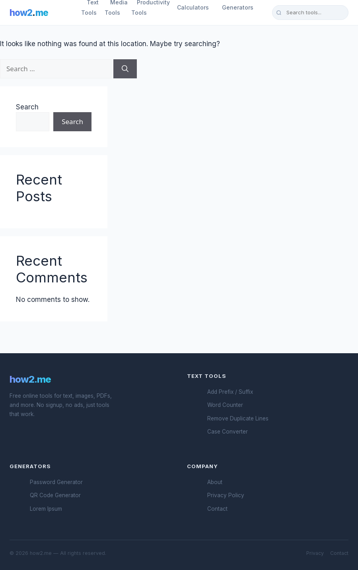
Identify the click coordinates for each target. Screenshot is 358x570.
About (214, 482)
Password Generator (56, 482)
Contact (217, 509)
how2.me (30, 379)
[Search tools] (310, 12)
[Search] (125, 68)
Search (27, 107)
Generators (237, 7)
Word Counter (225, 405)
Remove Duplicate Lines (237, 418)
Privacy (315, 553)
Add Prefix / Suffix (230, 392)
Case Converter (227, 431)
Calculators (193, 7)
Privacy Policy (225, 495)
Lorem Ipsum (46, 509)
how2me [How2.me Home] (29, 12)
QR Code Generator (55, 495)
